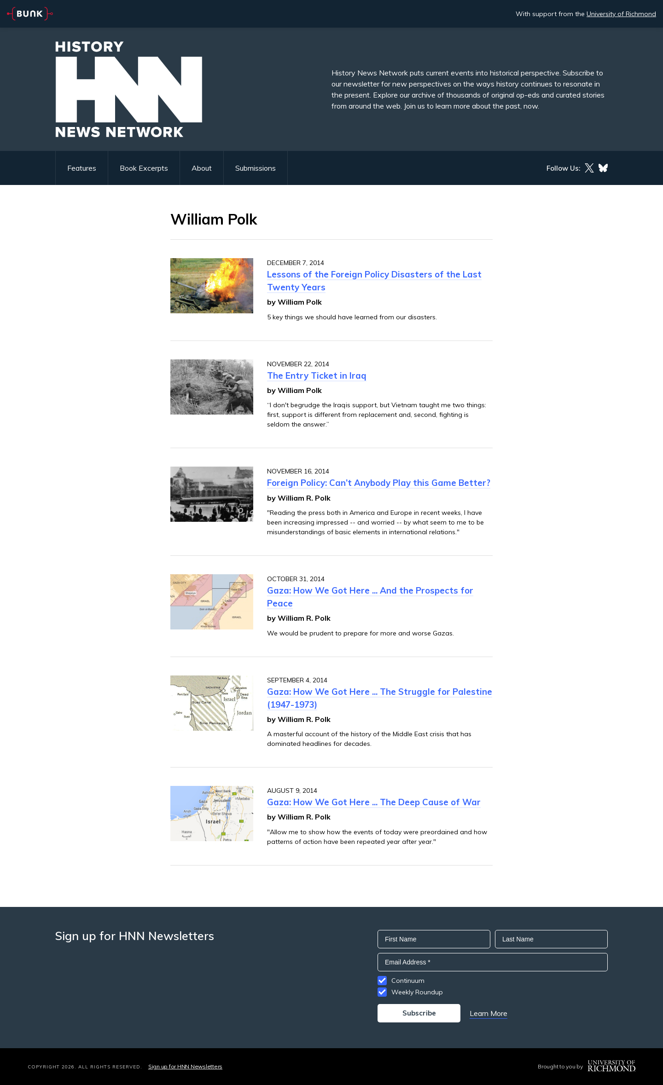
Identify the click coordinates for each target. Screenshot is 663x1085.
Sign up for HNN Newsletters (185, 1066)
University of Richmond (621, 14)
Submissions (255, 168)
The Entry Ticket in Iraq (316, 375)
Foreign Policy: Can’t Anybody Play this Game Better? (378, 482)
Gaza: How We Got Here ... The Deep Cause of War (374, 802)
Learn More (488, 1013)
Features (81, 168)
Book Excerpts (144, 168)
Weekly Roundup (417, 992)
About (202, 168)
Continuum (408, 980)
